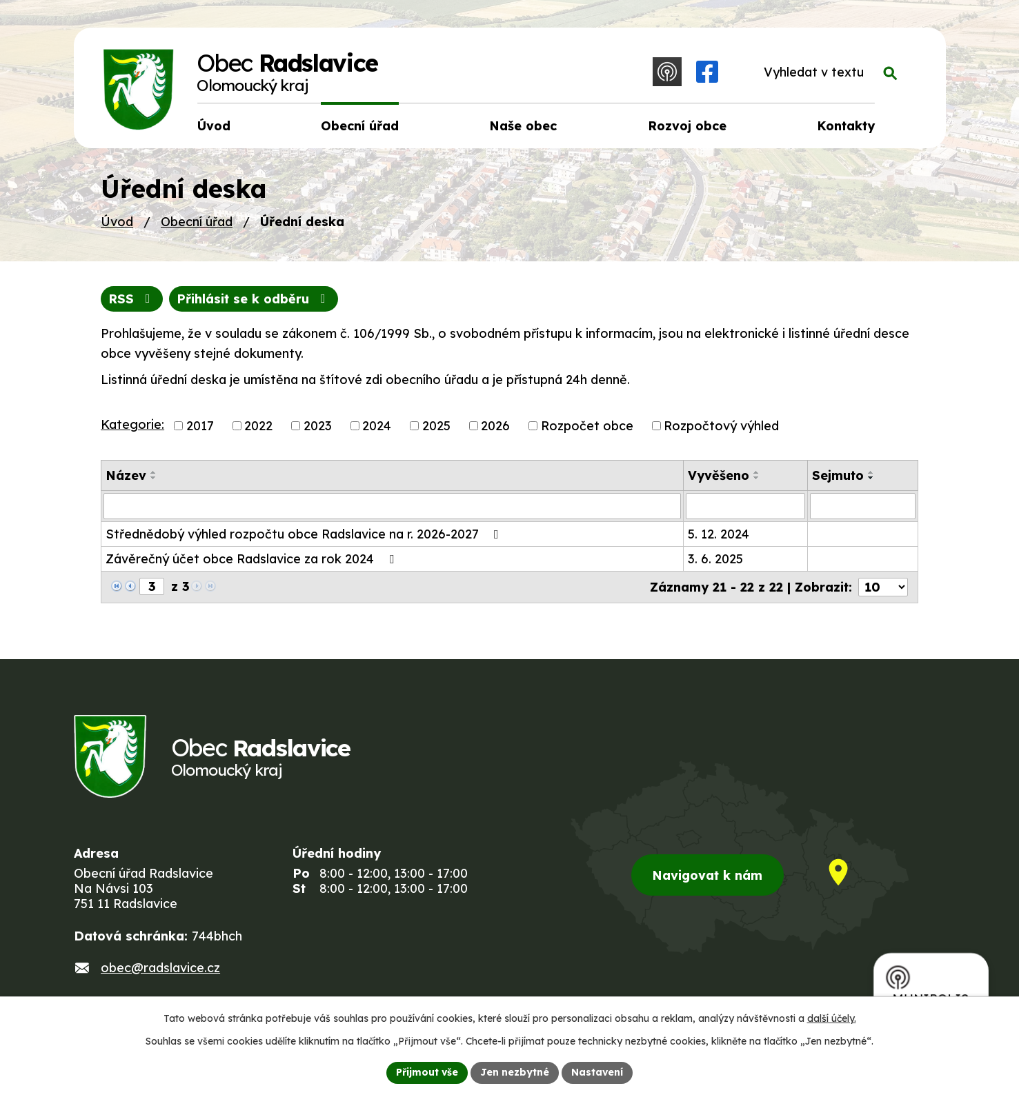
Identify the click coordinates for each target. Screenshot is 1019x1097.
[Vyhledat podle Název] (392, 506)
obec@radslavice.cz (160, 968)
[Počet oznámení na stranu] (883, 587)
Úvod (117, 222)
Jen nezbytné (514, 1072)
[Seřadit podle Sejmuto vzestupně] (871, 472)
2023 (318, 426)
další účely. (831, 1018)
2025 (436, 426)
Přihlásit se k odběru (254, 299)
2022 (258, 426)
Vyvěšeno (718, 475)
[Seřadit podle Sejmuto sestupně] (871, 478)
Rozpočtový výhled (721, 426)
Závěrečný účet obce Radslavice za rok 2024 (252, 559)
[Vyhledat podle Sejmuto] (863, 506)
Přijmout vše (427, 1072)
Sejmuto (838, 475)
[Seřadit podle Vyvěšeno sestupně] (756, 478)
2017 (200, 426)
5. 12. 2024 (718, 534)
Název (126, 475)
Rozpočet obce (587, 426)
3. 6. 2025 (715, 559)
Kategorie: (132, 424)
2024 (376, 426)
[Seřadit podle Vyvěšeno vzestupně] (756, 472)
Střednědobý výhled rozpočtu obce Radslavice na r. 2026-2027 (305, 534)
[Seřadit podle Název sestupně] (153, 478)
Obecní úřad (197, 222)
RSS (132, 299)
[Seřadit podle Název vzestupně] (153, 472)
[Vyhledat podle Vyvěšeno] (745, 506)
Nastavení (597, 1072)
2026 (495, 426)
